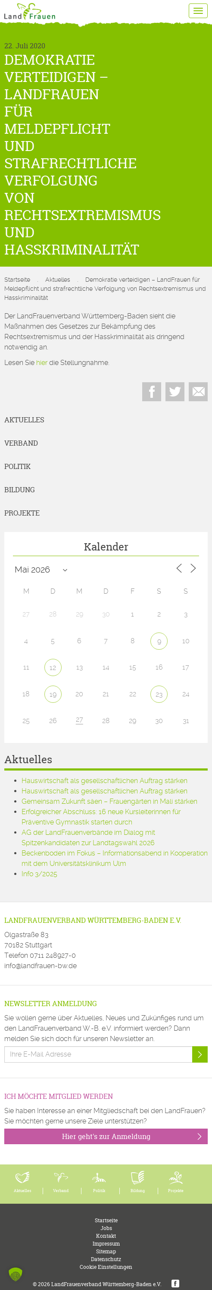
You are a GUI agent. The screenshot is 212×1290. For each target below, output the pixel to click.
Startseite (17, 279)
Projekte (22, 513)
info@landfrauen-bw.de (40, 966)
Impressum (106, 1243)
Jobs (106, 1228)
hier (41, 363)
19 (53, 694)
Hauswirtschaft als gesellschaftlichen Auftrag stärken (104, 781)
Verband (21, 443)
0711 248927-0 (53, 955)
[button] (15, 1274)
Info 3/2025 (39, 874)
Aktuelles (57, 279)
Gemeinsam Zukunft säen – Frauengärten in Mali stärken (109, 801)
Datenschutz (106, 1259)
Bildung (19, 489)
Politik (17, 466)
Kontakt (106, 1236)
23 (159, 694)
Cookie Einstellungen (106, 1267)
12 (53, 668)
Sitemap (106, 1251)
